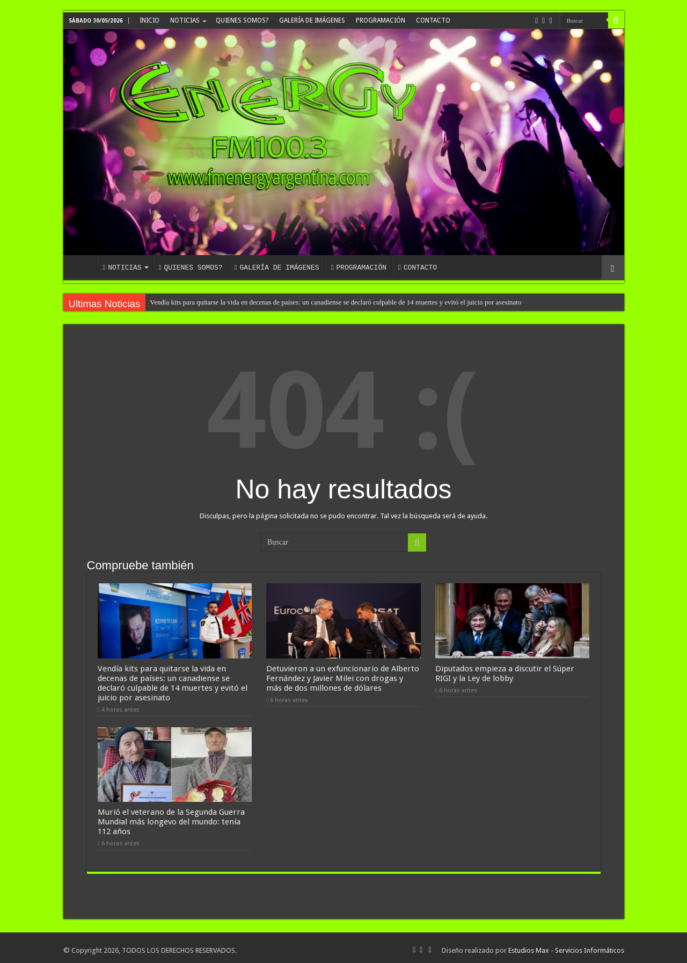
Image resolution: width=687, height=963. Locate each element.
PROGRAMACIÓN (380, 20)
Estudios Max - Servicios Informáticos (566, 946)
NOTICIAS (185, 20)
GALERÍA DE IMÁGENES (312, 20)
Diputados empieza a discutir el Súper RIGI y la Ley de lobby (504, 670)
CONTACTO (433, 20)
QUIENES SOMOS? (242, 20)
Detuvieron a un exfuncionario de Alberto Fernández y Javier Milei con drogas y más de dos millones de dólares (342, 675)
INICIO (149, 20)
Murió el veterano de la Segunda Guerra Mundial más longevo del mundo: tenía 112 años (171, 816)
